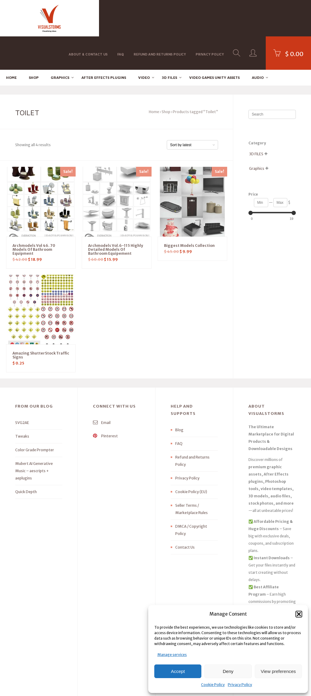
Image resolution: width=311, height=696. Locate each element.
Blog (179, 397)
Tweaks (22, 403)
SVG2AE (22, 389)
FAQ (120, 18)
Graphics (60, 44)
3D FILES (169, 44)
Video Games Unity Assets (214, 44)
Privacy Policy (240, 684)
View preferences (278, 671)
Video (144, 44)
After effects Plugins (103, 44)
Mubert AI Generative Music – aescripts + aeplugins (34, 437)
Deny (228, 671)
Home (11, 44)
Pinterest (105, 403)
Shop (34, 44)
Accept (178, 671)
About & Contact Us (88, 18)
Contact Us (185, 514)
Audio (258, 44)
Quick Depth (26, 458)
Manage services (172, 654)
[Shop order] (192, 111)
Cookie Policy (213, 684)
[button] (299, 614)
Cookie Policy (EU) (191, 458)
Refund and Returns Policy (160, 18)
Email (102, 389)
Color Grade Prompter (34, 417)
